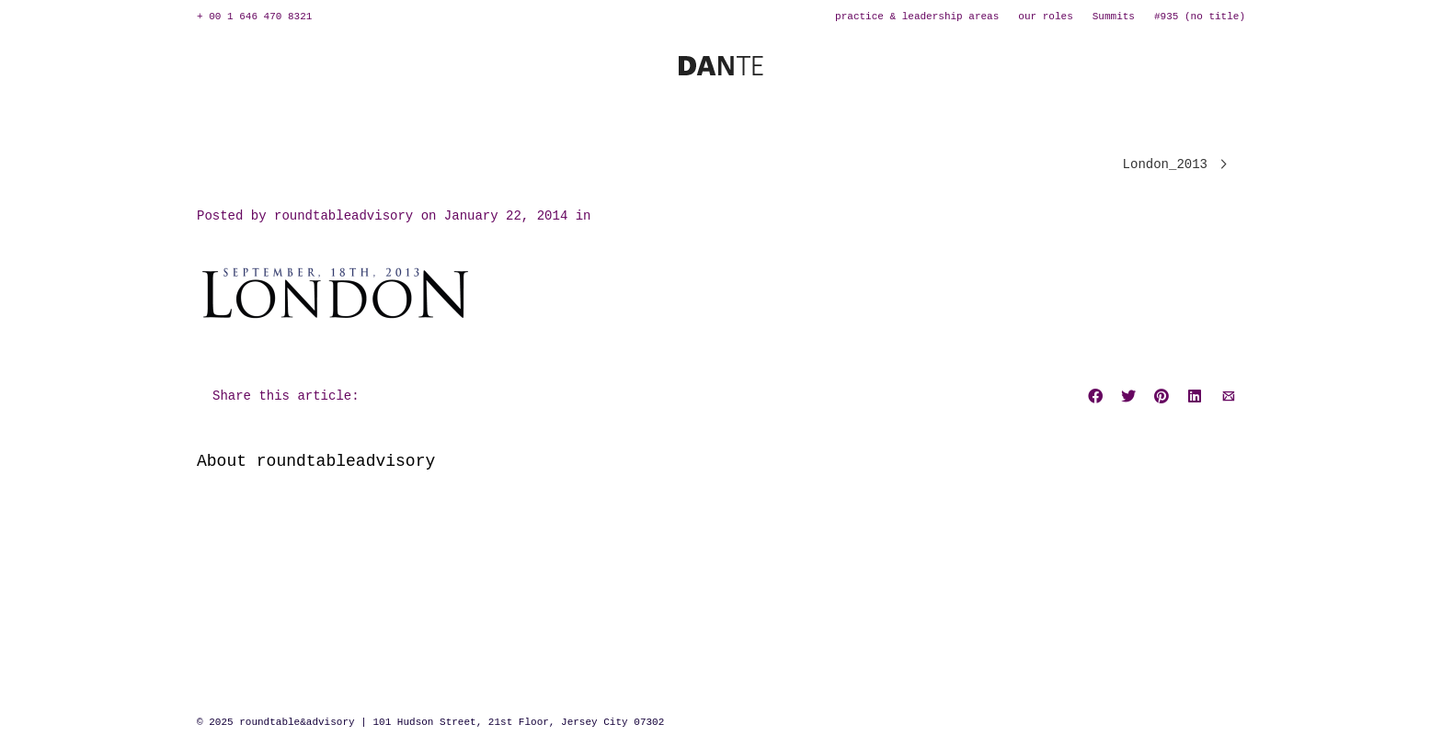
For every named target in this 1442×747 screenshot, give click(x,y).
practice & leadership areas (917, 16)
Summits (1114, 16)
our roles (1045, 16)
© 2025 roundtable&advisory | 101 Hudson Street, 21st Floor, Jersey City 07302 (430, 722)
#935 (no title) (1199, 16)
